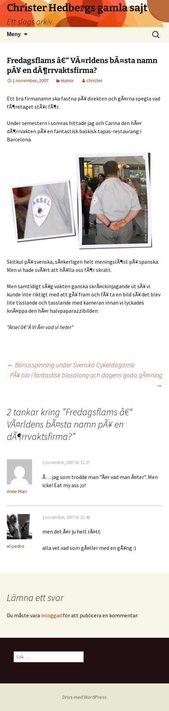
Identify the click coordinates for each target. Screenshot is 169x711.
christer (94, 80)
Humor (67, 80)
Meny (14, 34)
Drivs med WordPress (84, 697)
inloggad (51, 615)
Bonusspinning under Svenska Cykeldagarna (71, 364)
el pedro (15, 546)
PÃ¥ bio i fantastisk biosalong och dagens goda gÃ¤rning (86, 380)
